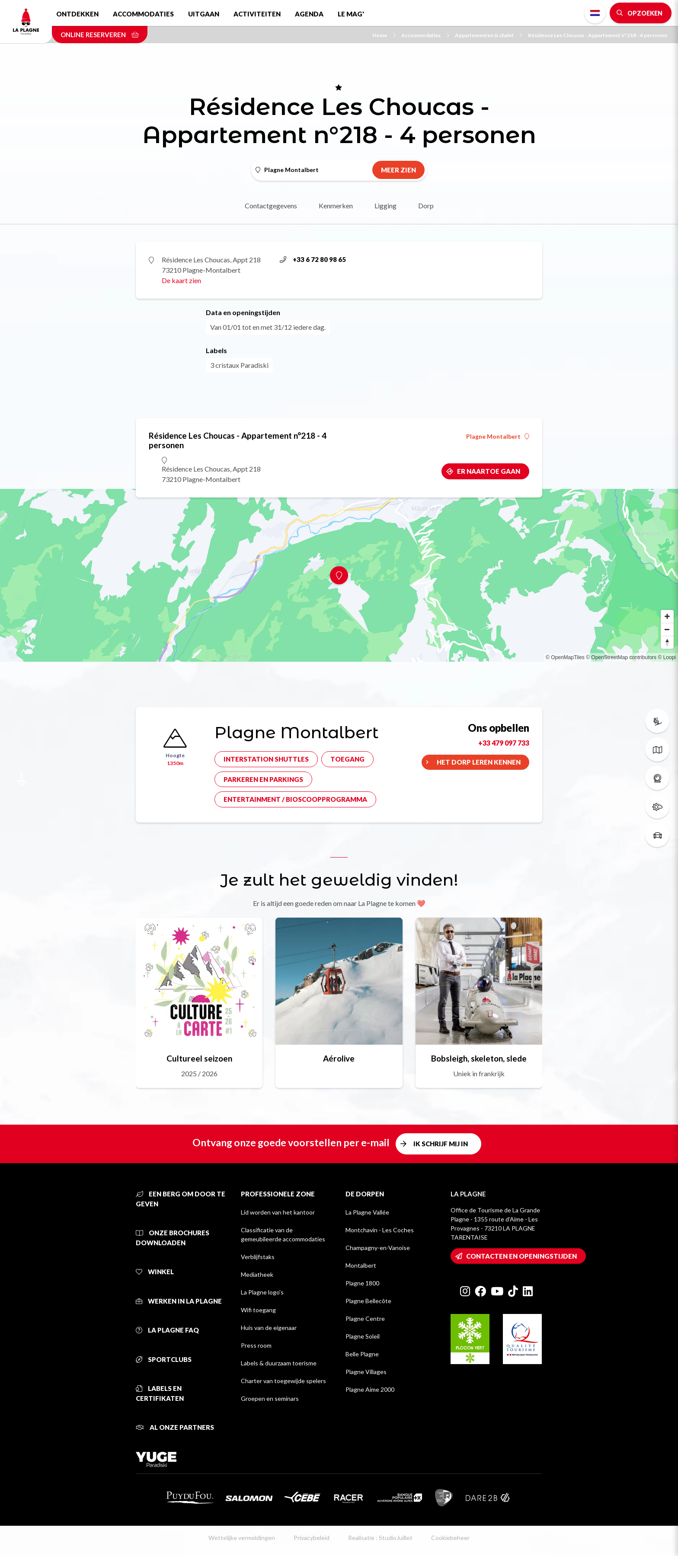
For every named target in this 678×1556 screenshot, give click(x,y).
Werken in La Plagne (179, 1301)
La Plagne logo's (262, 1292)
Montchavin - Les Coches (379, 1230)
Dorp (426, 205)
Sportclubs (164, 1359)
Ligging (385, 205)
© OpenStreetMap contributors (621, 657)
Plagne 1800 (362, 1283)
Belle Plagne (362, 1354)
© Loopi (667, 657)
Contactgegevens (271, 205)
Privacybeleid (311, 1537)
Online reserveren (100, 34)
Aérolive (339, 1058)
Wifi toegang (258, 1310)
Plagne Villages (366, 1371)
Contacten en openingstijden (521, 1256)
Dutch (595, 13)
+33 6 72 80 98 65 (313, 259)
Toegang (347, 759)
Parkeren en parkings (263, 779)
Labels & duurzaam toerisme (279, 1363)
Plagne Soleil (362, 1336)
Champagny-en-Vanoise (377, 1247)
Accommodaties (143, 14)
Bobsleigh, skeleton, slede (479, 1058)
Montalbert (360, 1265)
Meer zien (398, 170)
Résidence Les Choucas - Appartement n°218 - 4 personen (597, 35)
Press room (256, 1345)
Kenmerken (336, 205)
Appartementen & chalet (488, 35)
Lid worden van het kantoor (278, 1212)
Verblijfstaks (258, 1256)
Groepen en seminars (270, 1398)
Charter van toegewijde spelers (283, 1380)
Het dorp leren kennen (479, 762)
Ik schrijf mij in (440, 1144)
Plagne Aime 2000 (369, 1389)
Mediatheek (257, 1274)
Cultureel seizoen (199, 1058)
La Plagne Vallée (367, 1212)
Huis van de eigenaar (269, 1327)
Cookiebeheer (450, 1537)
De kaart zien (181, 280)
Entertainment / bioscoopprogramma (295, 799)
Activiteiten (257, 14)
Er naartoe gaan (488, 471)
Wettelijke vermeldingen (241, 1537)
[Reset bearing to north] (667, 642)
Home (384, 35)
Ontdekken (77, 14)
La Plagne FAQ (167, 1330)
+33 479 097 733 (503, 743)
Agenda (309, 14)
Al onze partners (175, 1427)
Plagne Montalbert (497, 436)
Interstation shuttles (266, 759)
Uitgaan (203, 14)
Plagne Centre (365, 1318)
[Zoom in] (667, 616)
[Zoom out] (667, 629)
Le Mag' (351, 14)
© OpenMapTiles (565, 657)
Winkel (155, 1271)
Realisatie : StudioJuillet (380, 1537)
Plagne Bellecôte (368, 1300)
